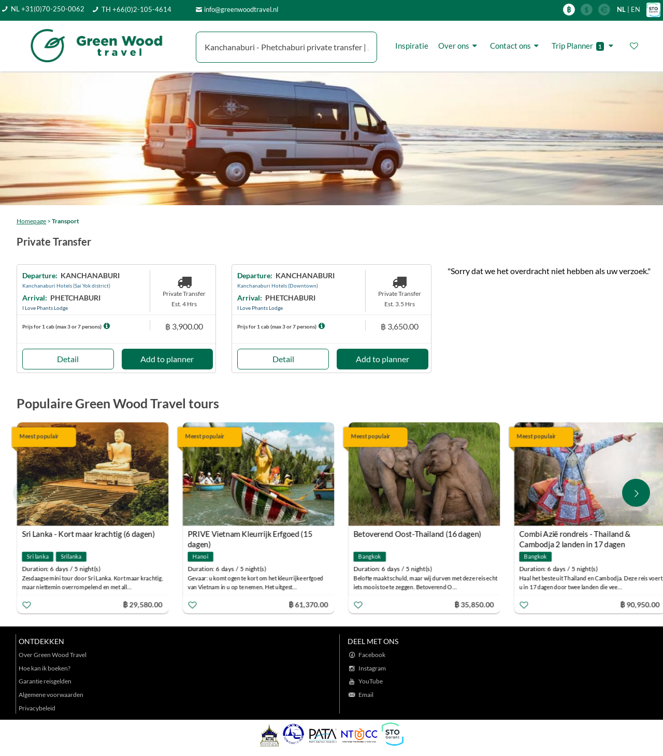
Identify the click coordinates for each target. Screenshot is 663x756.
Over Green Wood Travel (53, 655)
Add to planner (167, 359)
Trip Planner (584, 46)
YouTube (370, 681)
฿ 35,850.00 (474, 604)
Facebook (371, 655)
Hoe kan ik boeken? (44, 668)
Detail (68, 359)
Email (365, 694)
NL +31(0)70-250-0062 (47, 9)
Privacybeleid (37, 708)
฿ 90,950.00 (640, 604)
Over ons (459, 45)
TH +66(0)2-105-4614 (136, 9)
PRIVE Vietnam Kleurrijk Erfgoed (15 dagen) (250, 535)
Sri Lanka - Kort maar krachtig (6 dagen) (88, 533)
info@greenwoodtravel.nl (241, 9)
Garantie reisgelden (45, 681)
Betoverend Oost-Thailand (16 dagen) (418, 533)
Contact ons (516, 45)
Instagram (372, 668)
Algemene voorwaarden (51, 694)
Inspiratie (411, 45)
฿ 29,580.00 (143, 604)
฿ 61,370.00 (308, 604)
